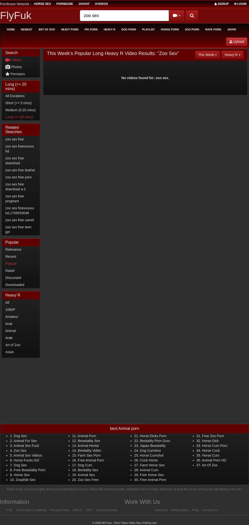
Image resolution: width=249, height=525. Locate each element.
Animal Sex (86, 475)
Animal (10, 331)
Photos (13, 67)
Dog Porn (128, 29)
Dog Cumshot (150, 450)
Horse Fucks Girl (26, 460)
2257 (89, 510)
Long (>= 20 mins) (19, 117)
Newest (26, 29)
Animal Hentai (88, 446)
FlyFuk (15, 15)
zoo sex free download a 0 (15, 186)
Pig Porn (91, 29)
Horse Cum (210, 455)
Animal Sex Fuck (26, 446)
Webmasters (180, 510)
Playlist (148, 29)
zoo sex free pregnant (14, 198)
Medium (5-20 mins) (20, 110)
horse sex (42, 4)
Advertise (161, 510)
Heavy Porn (70, 29)
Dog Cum (85, 465)
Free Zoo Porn (213, 436)
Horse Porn (170, 29)
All (7, 302)
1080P (10, 310)
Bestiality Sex (88, 470)
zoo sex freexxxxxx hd (19, 148)
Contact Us (210, 510)
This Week (209, 54)
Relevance (13, 249)
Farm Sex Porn (89, 455)
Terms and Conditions (31, 510)
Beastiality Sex (89, 441)
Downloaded (14, 285)
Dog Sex (20, 436)
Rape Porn (213, 29)
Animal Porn (87, 436)
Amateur (11, 317)
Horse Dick (210, 441)
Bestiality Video (89, 450)
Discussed (13, 278)
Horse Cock (211, 450)
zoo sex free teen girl (18, 229)
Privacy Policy (60, 510)
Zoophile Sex (26, 480)
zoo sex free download (14, 160)
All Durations (15, 96)
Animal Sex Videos (28, 455)
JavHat (83, 4)
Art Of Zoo (210, 465)
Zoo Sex (20, 450)
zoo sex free (14, 139)
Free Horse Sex (152, 475)
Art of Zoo (46, 29)
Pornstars (15, 74)
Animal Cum (149, 470)
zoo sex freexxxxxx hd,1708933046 (19, 210)
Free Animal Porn (91, 460)
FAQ (9, 510)
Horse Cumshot (151, 455)
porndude (64, 4)
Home (11, 29)
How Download (106, 510)
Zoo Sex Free (88, 480)
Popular (11, 264)
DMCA (77, 510)
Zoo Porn (192, 29)
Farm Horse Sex (152, 465)
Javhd (231, 29)
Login (240, 4)
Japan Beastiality (153, 446)
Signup (221, 4)
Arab (9, 338)
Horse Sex (22, 475)
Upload (236, 42)
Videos (13, 60)
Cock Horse (149, 460)
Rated (9, 271)
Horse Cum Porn (214, 446)
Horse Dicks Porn (153, 436)
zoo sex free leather (20, 170)
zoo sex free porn (18, 177)
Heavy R (109, 29)
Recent (10, 256)
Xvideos (101, 4)
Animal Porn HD (214, 460)
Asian (9, 352)
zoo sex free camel (19, 220)
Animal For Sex (25, 441)
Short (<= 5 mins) (18, 103)
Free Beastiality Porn (29, 470)
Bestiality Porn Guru (155, 441)
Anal (8, 324)
